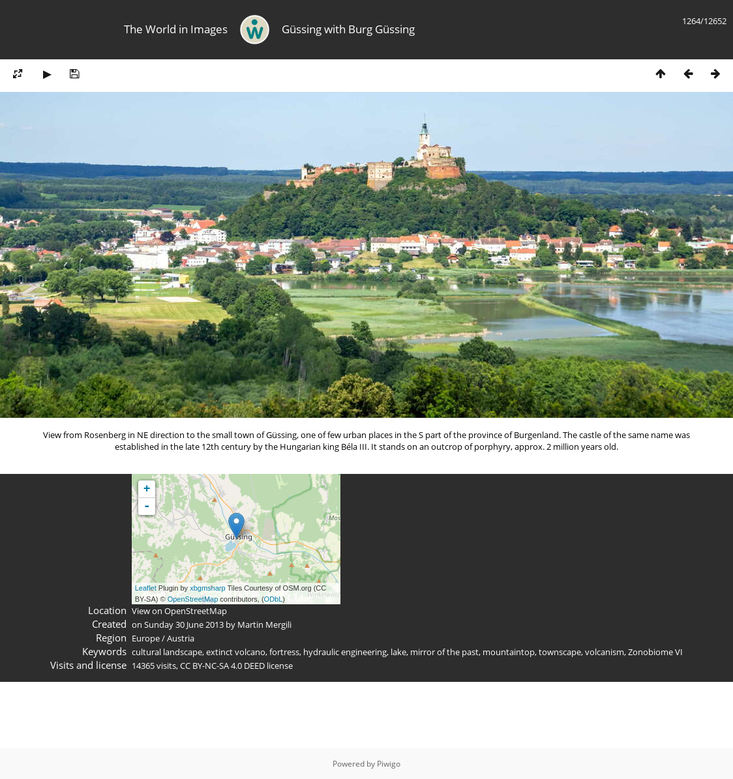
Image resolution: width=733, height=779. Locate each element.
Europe (146, 638)
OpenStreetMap (193, 599)
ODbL (273, 599)
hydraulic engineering (345, 652)
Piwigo (388, 763)
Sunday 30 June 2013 (184, 624)
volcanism (604, 652)
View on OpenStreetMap (179, 611)
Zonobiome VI (655, 652)
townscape (560, 652)
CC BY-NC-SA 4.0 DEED (222, 665)
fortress (284, 652)
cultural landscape (167, 652)
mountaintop (509, 652)
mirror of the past (444, 652)
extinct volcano (235, 652)
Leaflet (146, 588)
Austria (180, 638)
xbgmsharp (207, 588)
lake (398, 652)
